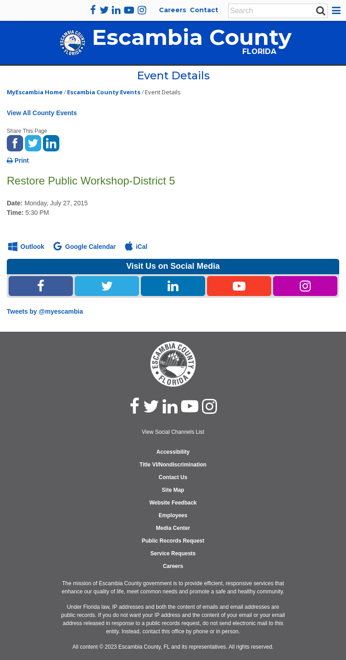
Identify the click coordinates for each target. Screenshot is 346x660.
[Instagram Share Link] (305, 286)
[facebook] (93, 10)
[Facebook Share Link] (41, 286)
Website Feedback (173, 503)
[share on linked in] (51, 142)
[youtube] (129, 10)
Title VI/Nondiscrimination (173, 464)
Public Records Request (173, 541)
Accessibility (172, 452)
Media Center (173, 528)
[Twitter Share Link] (107, 286)
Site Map (173, 490)
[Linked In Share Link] (173, 286)
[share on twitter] (33, 142)
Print (18, 160)
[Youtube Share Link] (239, 286)
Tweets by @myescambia (45, 311)
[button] (337, 10)
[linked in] (170, 406)
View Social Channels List (173, 432)
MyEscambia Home (34, 92)
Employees (173, 515)
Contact (204, 10)
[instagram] (142, 10)
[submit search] (320, 10)
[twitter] (104, 10)
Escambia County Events (103, 92)
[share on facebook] (15, 142)
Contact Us (173, 477)
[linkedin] (116, 10)
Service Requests (173, 553)
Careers (172, 10)
